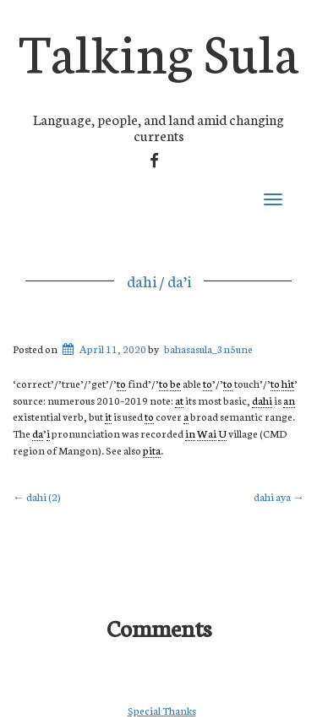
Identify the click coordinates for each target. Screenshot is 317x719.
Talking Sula (159, 49)
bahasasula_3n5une (208, 348)
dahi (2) (37, 496)
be (175, 383)
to (121, 383)
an (289, 400)
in (190, 433)
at (179, 400)
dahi (262, 400)
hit (287, 383)
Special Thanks (162, 710)
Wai (206, 433)
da (37, 433)
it (108, 416)
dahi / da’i (159, 280)
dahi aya (279, 496)
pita (152, 450)
